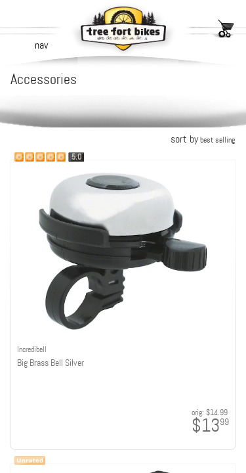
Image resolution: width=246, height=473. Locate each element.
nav (41, 45)
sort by (203, 139)
